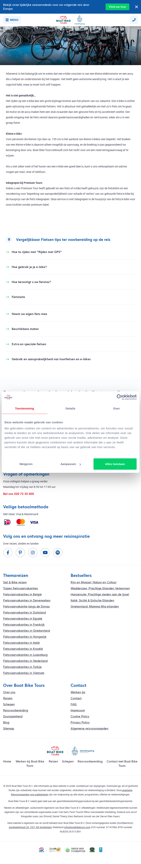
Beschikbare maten (22, 329)
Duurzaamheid (12, 716)
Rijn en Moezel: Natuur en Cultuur (93, 582)
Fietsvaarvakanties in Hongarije (24, 636)
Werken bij (78, 692)
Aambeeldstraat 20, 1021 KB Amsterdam (30, 827)
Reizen (7, 698)
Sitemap (8, 728)
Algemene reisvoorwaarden (89, 728)
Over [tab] (116, 408)
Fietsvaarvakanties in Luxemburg (25, 655)
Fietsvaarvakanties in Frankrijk (24, 624)
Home (7, 761)
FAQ (74, 704)
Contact (76, 698)
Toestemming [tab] (24, 408)
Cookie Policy (80, 716)
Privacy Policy (80, 722)
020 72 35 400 (24, 494)
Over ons (9, 692)
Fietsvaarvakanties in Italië (21, 643)
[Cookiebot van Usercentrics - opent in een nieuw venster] (119, 397)
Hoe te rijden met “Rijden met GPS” (34, 252)
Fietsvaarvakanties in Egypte (22, 618)
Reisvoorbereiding (15, 710)
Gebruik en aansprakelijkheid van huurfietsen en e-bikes (48, 359)
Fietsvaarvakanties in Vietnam (23, 673)
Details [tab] (70, 408)
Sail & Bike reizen (15, 582)
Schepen (9, 704)
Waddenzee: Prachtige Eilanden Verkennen (100, 588)
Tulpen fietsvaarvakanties (20, 588)
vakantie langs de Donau (26, 606)
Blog (6, 722)
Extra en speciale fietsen (26, 344)
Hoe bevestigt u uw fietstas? (28, 282)
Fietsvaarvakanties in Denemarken (27, 600)
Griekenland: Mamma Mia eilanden (95, 606)
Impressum (78, 710)
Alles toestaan (115, 464)
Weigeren (26, 464)
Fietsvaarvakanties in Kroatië (23, 649)
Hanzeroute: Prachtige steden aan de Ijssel (100, 594)
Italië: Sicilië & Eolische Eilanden (92, 600)
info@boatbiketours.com (77, 827)
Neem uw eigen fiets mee (26, 314)
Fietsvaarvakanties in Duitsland (24, 612)
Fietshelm (15, 297)
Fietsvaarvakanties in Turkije (22, 667)
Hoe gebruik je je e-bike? (26, 267)
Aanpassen (70, 464)
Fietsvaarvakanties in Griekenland (26, 630)
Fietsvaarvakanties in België (22, 594)
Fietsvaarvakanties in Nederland (25, 661)
